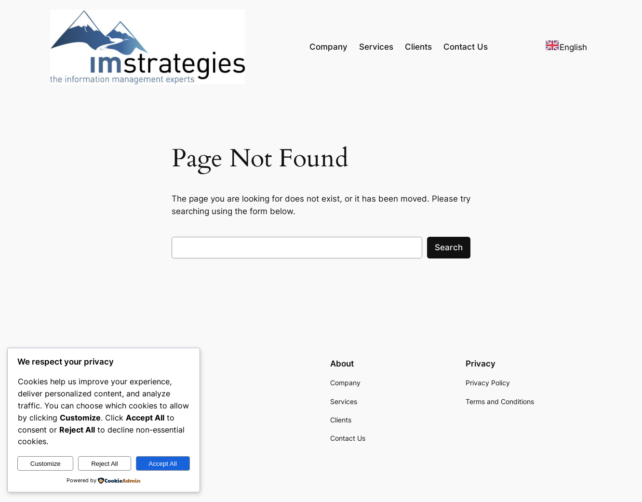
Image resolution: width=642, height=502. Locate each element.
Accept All (162, 463)
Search (449, 247)
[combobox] (566, 47)
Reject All (104, 463)
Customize (45, 463)
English (566, 47)
